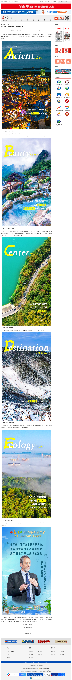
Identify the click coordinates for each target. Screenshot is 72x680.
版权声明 (47, 662)
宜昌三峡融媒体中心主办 (7, 20)
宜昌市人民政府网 (10, 651)
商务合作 (39, 662)
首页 (2, 24)
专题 (50, 19)
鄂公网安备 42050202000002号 (44, 668)
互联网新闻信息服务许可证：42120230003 (36, 665)
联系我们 (32, 662)
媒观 (38, 19)
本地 (33, 19)
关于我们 (25, 662)
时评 (44, 19)
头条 (15, 19)
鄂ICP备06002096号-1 (26, 668)
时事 (27, 19)
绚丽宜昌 (8, 657)
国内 (6, 24)
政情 (21, 19)
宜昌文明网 (9, 654)
